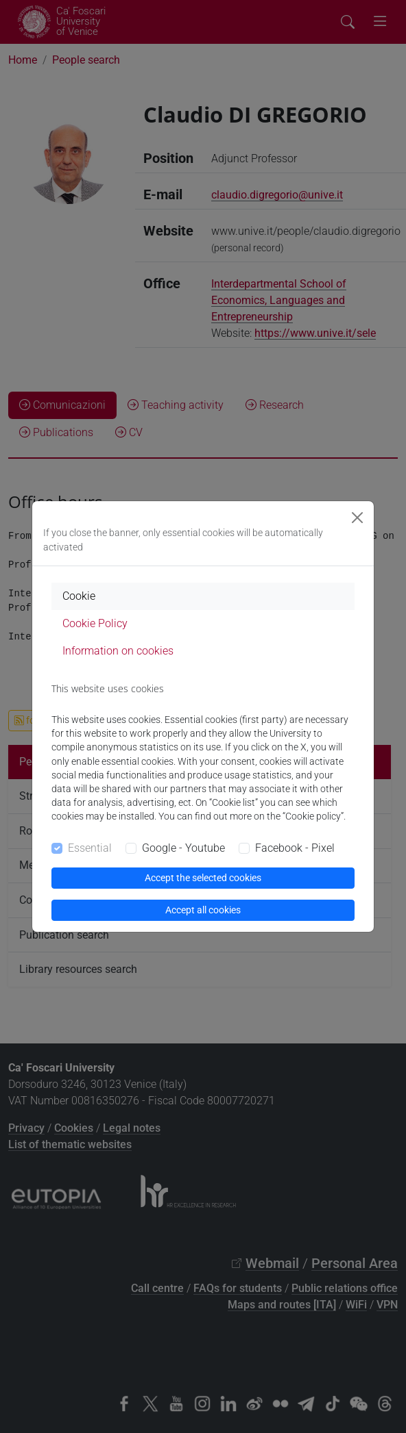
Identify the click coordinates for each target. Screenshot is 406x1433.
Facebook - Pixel (295, 847)
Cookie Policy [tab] (95, 623)
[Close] (357, 518)
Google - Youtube (183, 847)
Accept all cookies (203, 909)
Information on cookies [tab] (118, 650)
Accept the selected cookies (203, 877)
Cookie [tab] (78, 596)
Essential (90, 847)
